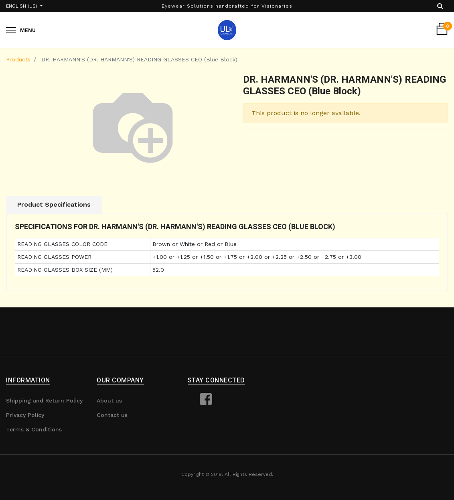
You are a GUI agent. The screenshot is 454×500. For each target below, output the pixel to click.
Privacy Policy (25, 415)
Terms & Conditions (34, 429)
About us (109, 400)
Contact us (112, 415)
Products (18, 59)
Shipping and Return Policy (44, 400)
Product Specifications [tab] (54, 204)
